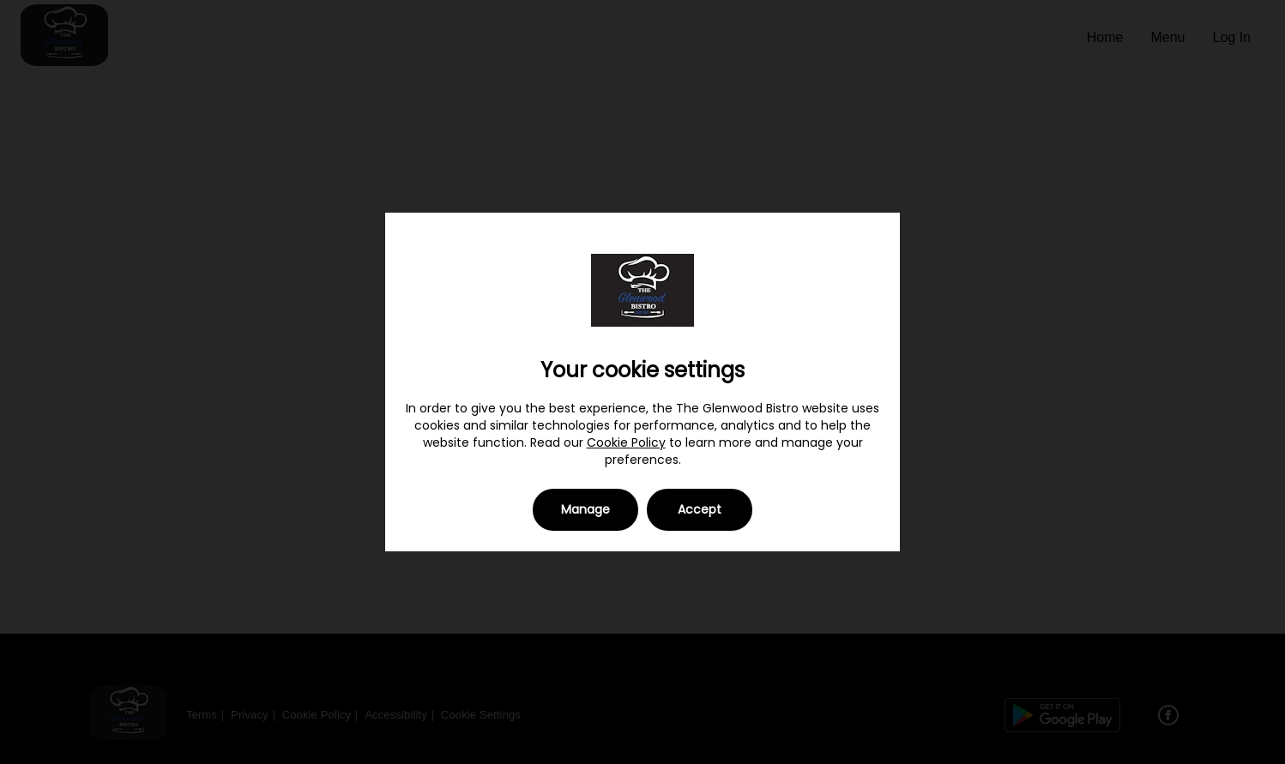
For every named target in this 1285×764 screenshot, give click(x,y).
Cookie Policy (626, 442)
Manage (585, 509)
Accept (699, 509)
